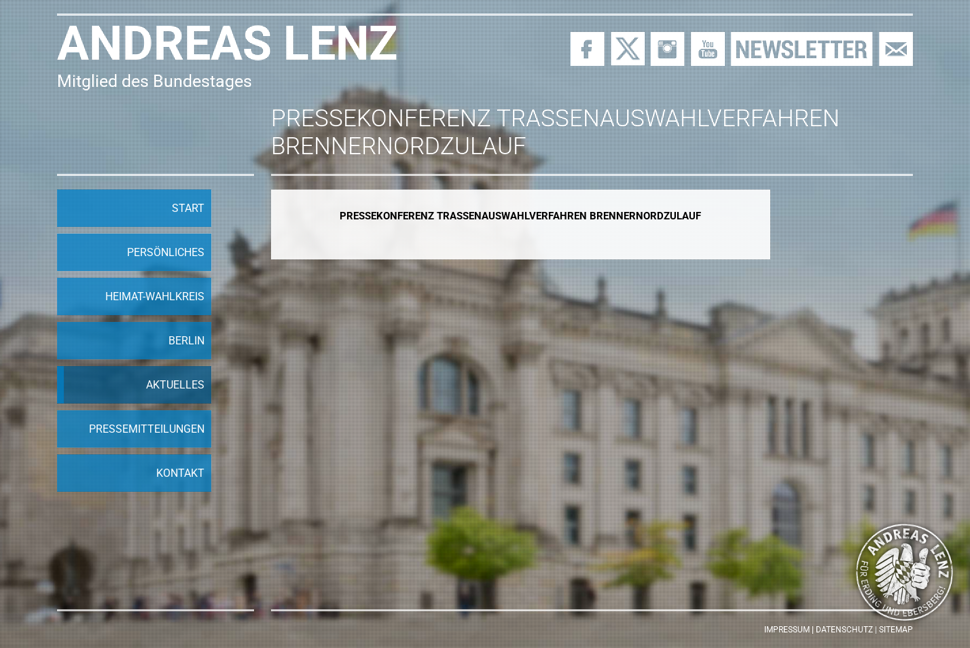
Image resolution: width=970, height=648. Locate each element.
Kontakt (180, 473)
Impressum (787, 629)
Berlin (186, 340)
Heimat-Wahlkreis (154, 296)
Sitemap (896, 629)
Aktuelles (175, 384)
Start (188, 208)
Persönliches (165, 252)
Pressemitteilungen (146, 428)
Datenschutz (844, 629)
